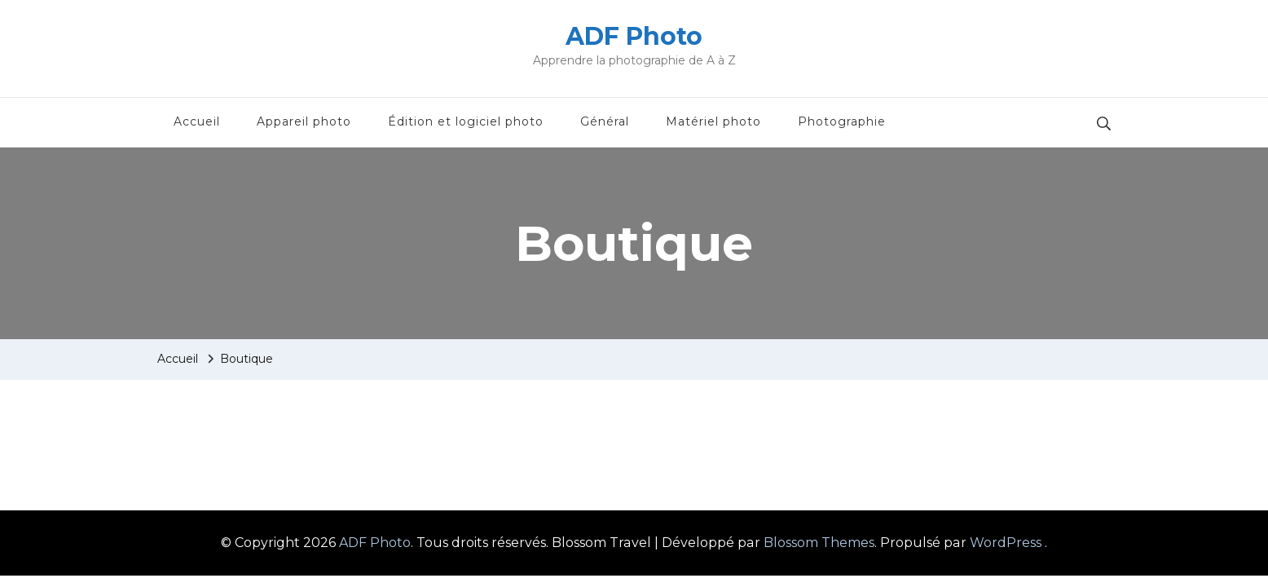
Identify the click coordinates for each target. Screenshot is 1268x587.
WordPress (1005, 542)
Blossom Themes (819, 542)
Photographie (842, 121)
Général (604, 121)
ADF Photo (634, 36)
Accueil (197, 121)
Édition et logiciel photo (466, 121)
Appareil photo (304, 121)
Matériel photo (713, 121)
